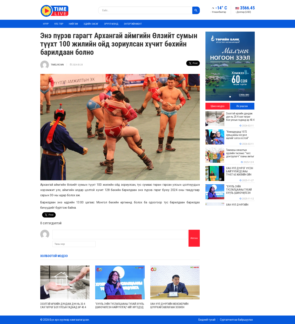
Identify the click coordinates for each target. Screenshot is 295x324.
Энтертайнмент (133, 23)
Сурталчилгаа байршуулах (236, 319)
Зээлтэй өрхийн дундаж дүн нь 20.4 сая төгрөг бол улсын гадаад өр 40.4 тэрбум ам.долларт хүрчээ (63, 307)
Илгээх (194, 238)
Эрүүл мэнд (111, 23)
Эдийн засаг (91, 23)
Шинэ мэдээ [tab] (217, 106)
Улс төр (58, 23)
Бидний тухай (206, 319)
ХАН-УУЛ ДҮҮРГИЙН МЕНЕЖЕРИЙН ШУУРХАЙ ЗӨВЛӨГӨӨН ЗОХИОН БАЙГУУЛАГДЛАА (169, 307)
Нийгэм (73, 23)
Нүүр (46, 23)
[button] (230, 96)
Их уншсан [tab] (242, 106)
